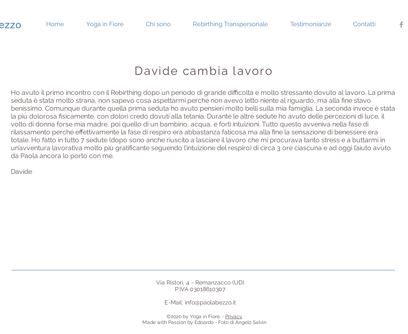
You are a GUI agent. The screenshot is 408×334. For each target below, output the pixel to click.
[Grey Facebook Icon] (401, 24)
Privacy (233, 316)
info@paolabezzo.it (210, 302)
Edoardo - (205, 322)
